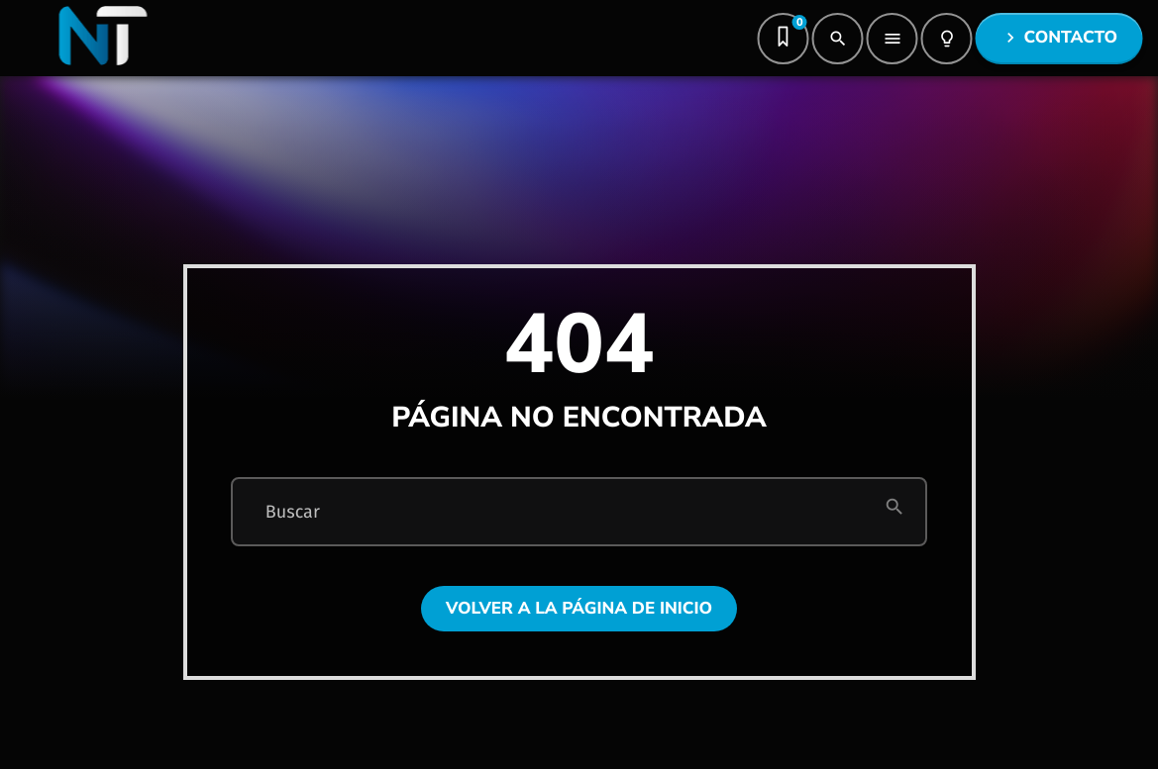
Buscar (292, 512)
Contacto (1058, 38)
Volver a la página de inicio (579, 609)
